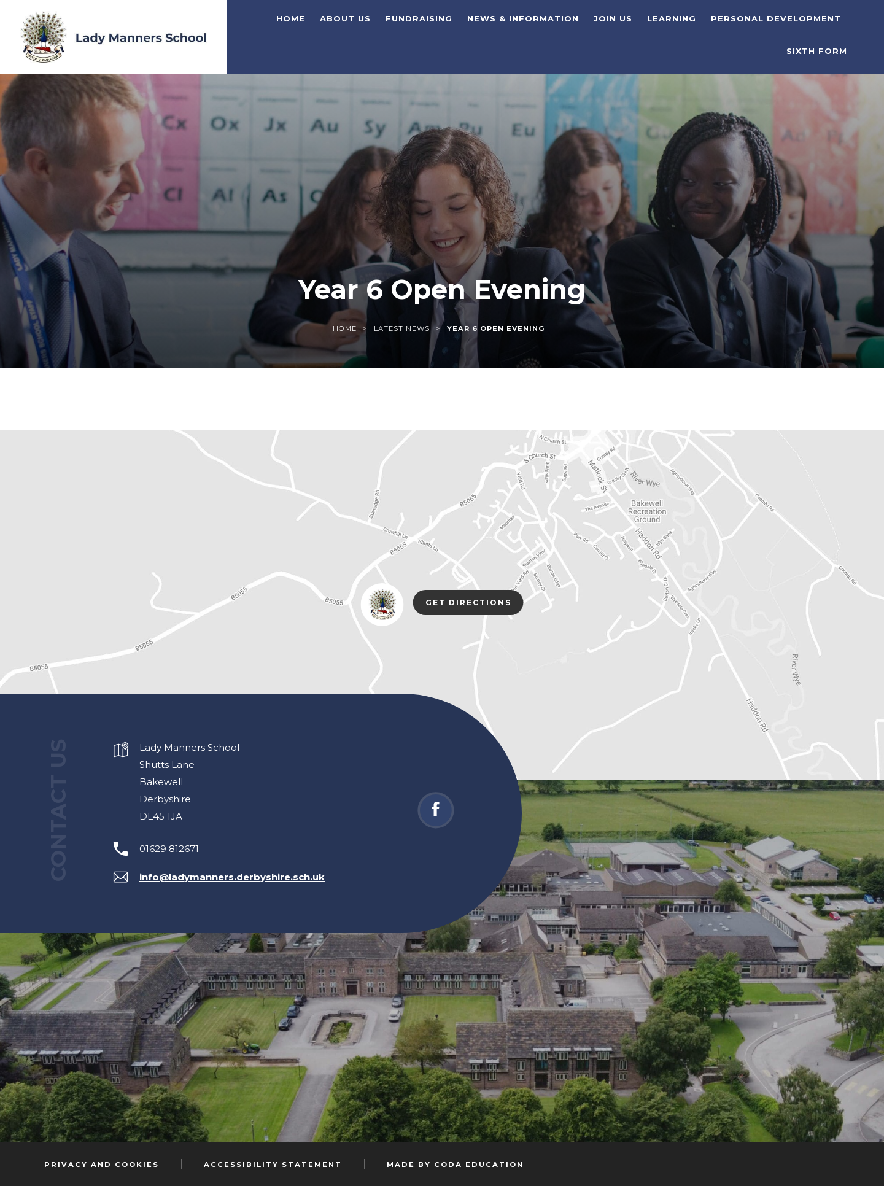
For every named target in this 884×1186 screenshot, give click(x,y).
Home (290, 18)
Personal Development (776, 18)
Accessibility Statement (273, 1164)
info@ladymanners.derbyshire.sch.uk (232, 877)
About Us (345, 18)
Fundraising (419, 18)
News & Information (523, 18)
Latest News (402, 328)
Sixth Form (816, 51)
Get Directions (474, 603)
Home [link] (345, 328)
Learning (671, 18)
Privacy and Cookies (101, 1164)
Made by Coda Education (455, 1164)
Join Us (613, 18)
